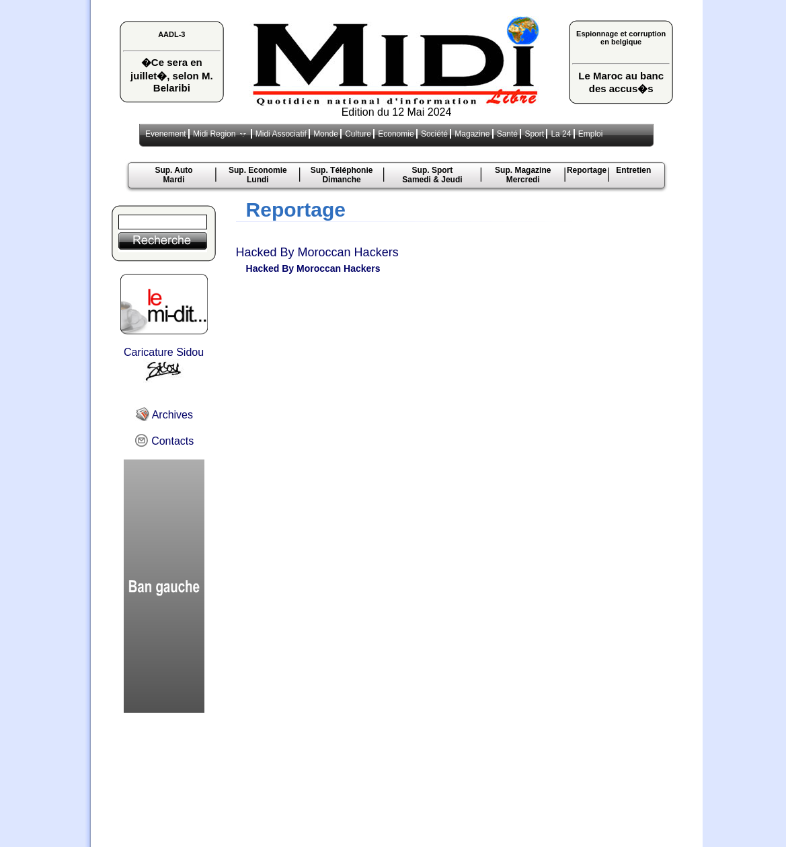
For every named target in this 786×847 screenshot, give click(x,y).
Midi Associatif (281, 134)
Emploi (590, 134)
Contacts (164, 441)
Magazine (472, 134)
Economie (396, 134)
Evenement (165, 134)
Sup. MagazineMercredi (523, 174)
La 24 (561, 134)
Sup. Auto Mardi (173, 174)
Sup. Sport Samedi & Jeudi (432, 174)
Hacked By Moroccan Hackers (317, 252)
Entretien (633, 170)
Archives (163, 414)
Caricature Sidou (164, 364)
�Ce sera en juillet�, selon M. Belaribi (171, 75)
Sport (534, 134)
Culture (358, 134)
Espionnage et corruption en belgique (621, 38)
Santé (507, 134)
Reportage (586, 170)
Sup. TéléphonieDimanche (342, 174)
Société (434, 134)
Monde (325, 134)
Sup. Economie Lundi (258, 174)
